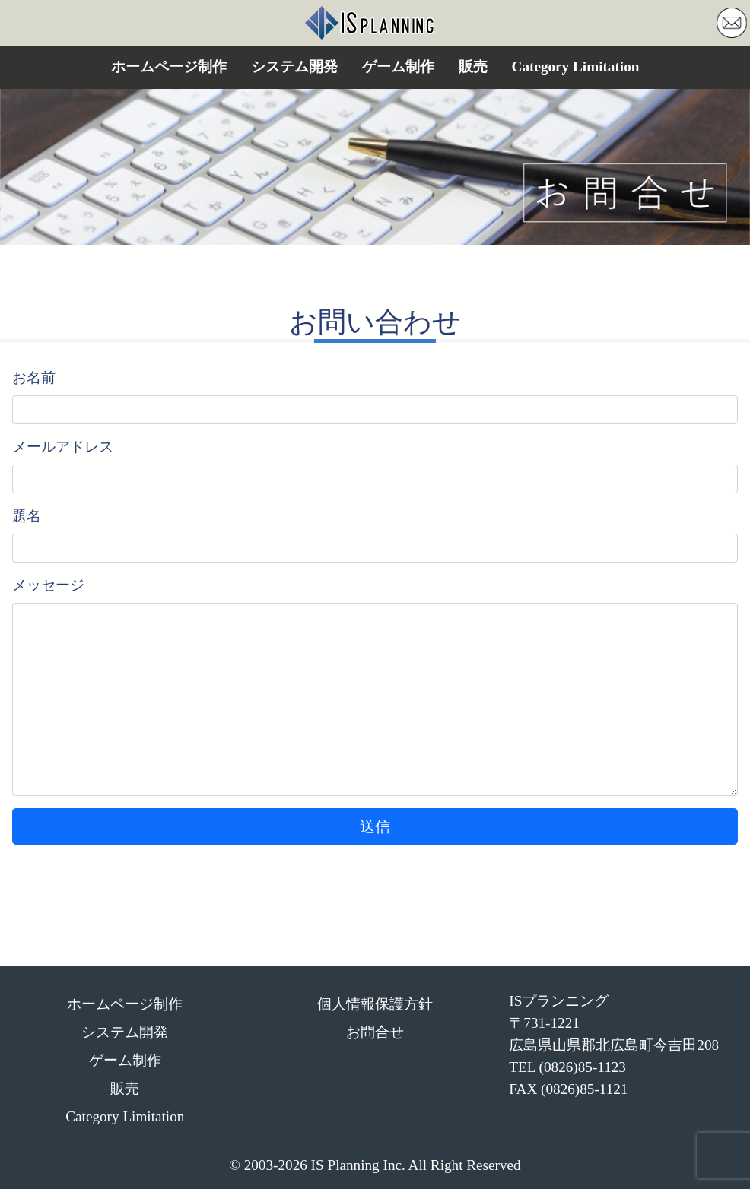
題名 (26, 516)
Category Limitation (576, 67)
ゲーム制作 (398, 67)
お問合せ (375, 1032)
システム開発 (294, 67)
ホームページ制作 (169, 67)
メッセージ (48, 585)
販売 (473, 67)
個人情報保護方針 (375, 1004)
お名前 (34, 377)
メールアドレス (62, 447)
